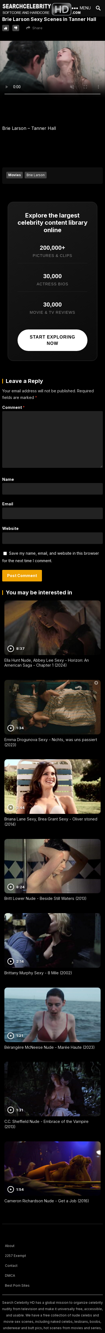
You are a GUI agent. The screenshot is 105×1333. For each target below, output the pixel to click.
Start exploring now (52, 340)
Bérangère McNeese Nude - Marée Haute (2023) (49, 1047)
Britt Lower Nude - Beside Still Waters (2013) (45, 898)
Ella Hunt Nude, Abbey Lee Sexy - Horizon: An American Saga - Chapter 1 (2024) (46, 663)
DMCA (10, 1275)
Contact (11, 1266)
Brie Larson (36, 175)
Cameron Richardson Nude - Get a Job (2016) (46, 1200)
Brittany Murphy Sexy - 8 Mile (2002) (38, 972)
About (10, 1246)
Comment (13, 407)
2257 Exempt (15, 1256)
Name (8, 479)
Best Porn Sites (17, 1285)
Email (7, 503)
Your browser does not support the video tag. (52, 70)
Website (10, 528)
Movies (14, 175)
